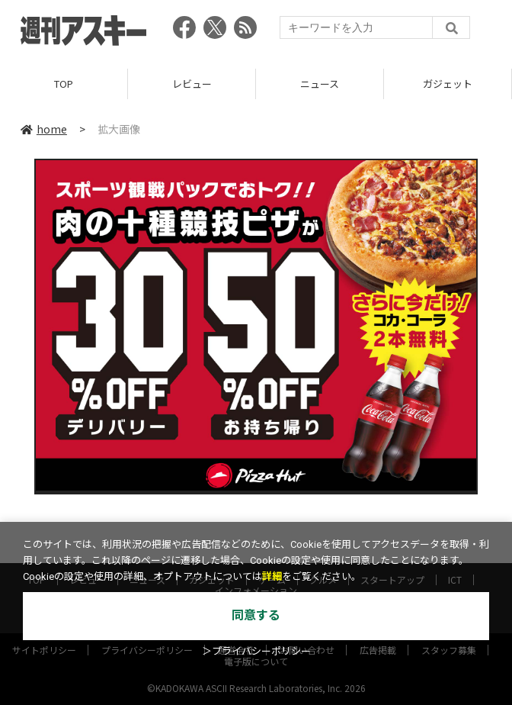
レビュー (192, 83)
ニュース (319, 83)
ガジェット (447, 83)
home (44, 129)
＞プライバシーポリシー (256, 651)
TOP (63, 83)
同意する (256, 615)
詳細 (272, 576)
